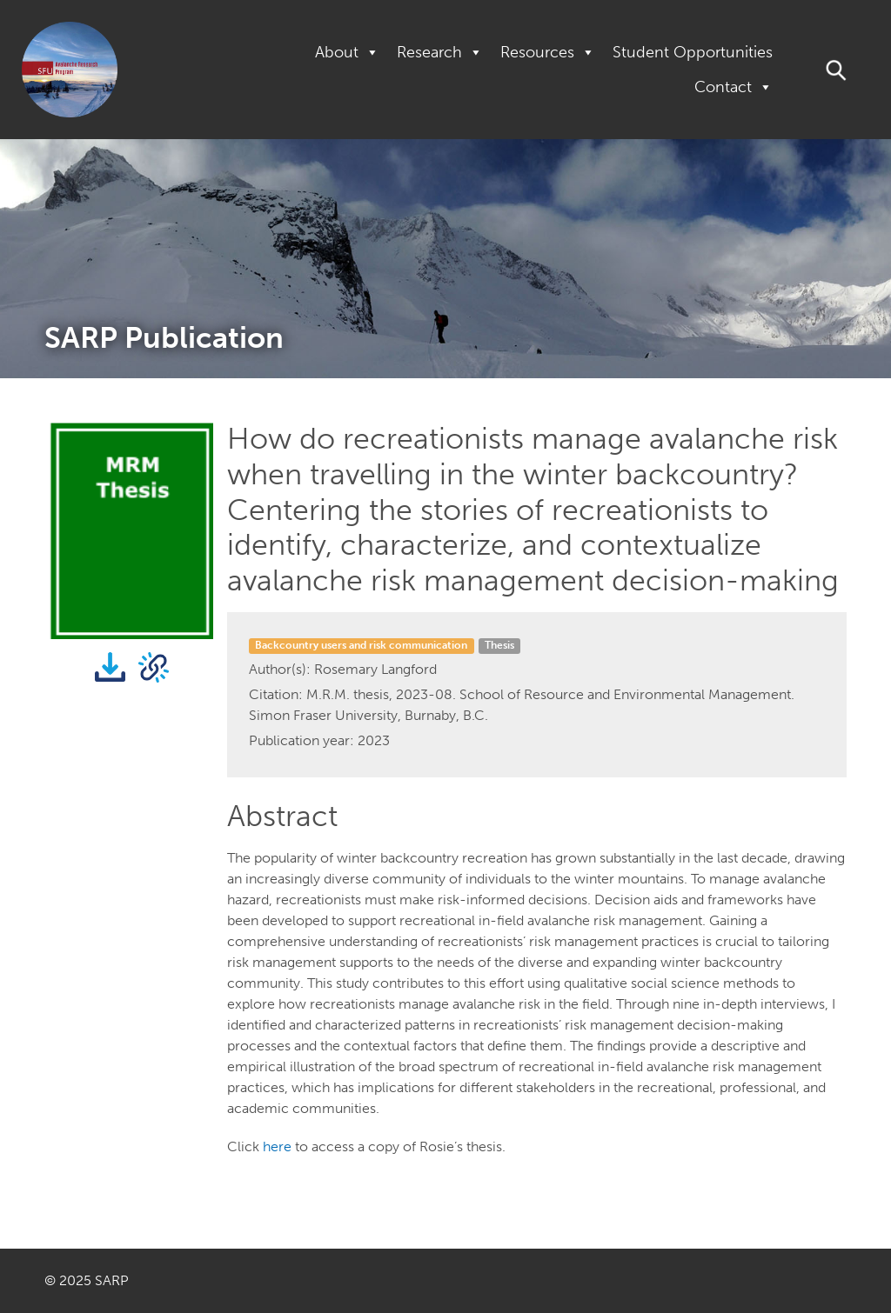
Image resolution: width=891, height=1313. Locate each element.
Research (440, 52)
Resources (547, 52)
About (347, 52)
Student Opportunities (693, 52)
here (277, 1146)
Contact (733, 87)
